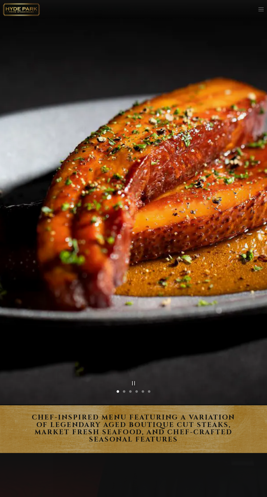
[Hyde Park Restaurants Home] (21, 9)
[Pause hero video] (134, 357)
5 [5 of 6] (143, 366)
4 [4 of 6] (137, 366)
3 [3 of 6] (130, 366)
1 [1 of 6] (118, 366)
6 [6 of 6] (149, 366)
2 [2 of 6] (124, 366)
